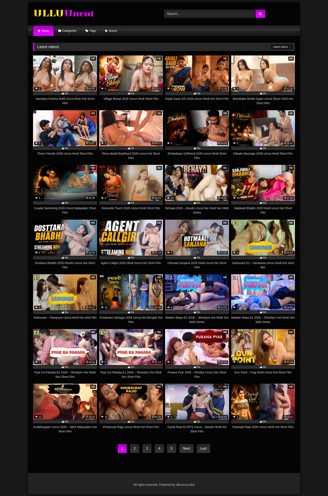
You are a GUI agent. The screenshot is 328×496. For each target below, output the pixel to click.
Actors (113, 30)
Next (186, 448)
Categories (69, 30)
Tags (93, 30)
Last (203, 448)
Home (45, 30)
